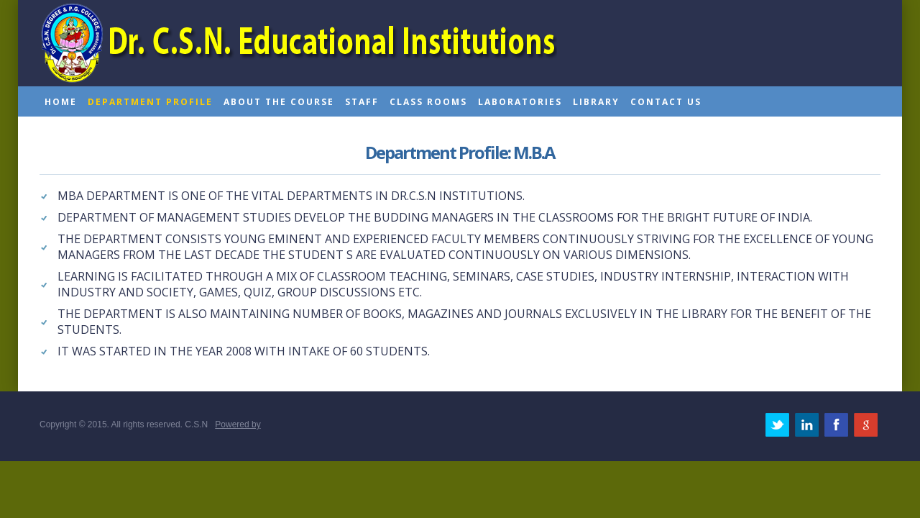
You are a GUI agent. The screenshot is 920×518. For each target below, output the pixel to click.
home (61, 102)
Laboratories (520, 102)
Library (596, 102)
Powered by (237, 424)
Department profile (150, 102)
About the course (279, 102)
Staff (362, 102)
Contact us (666, 102)
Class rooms (428, 102)
